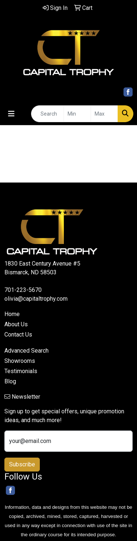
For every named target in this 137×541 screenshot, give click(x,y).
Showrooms (19, 360)
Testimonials (20, 371)
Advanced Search (26, 350)
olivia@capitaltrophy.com (36, 298)
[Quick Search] (47, 113)
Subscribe (22, 464)
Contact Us (18, 334)
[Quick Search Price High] (104, 113)
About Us (16, 324)
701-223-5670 (23, 289)
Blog (10, 381)
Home (12, 314)
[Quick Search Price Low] (77, 113)
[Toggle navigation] (11, 114)
